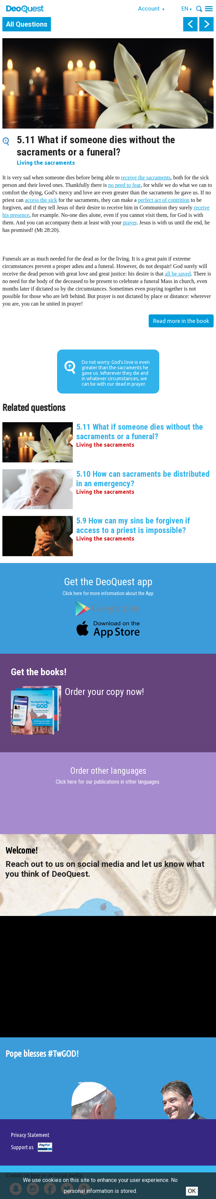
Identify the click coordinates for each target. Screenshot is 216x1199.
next (206, 24)
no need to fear (124, 185)
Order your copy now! (104, 691)
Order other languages (108, 771)
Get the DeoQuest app (108, 582)
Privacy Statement (30, 1134)
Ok (192, 1191)
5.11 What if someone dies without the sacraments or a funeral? (139, 431)
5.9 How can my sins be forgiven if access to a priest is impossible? (133, 525)
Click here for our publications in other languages (107, 782)
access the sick (41, 200)
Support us (22, 1147)
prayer (129, 222)
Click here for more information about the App (108, 593)
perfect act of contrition (164, 200)
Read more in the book (181, 321)
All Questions (27, 24)
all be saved (178, 274)
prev (190, 24)
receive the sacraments (146, 177)
